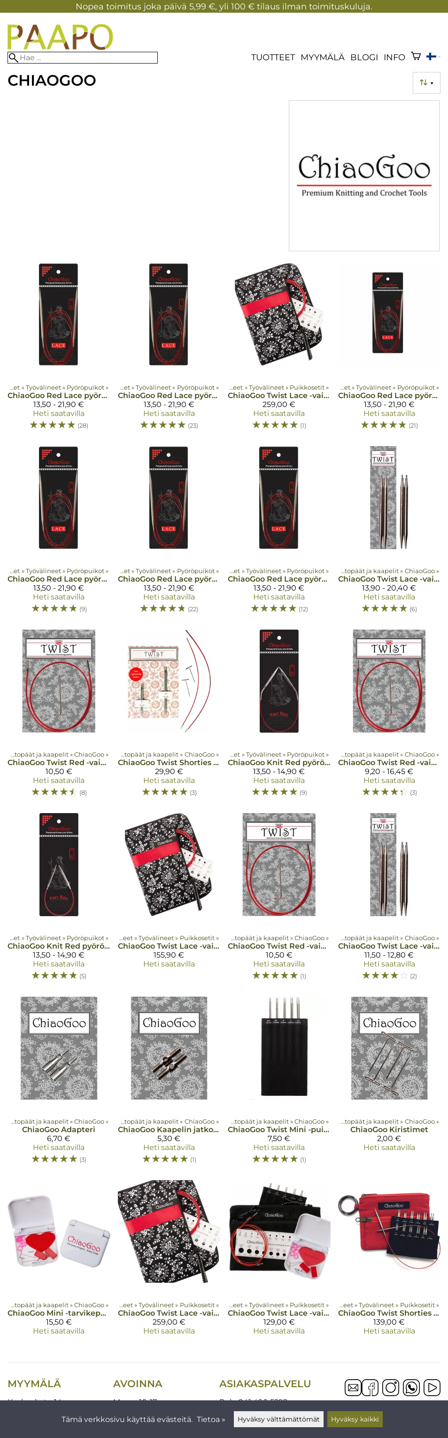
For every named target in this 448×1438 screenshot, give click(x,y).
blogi (364, 57)
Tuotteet (273, 57)
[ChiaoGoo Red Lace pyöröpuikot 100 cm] (169, 351)
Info (394, 57)
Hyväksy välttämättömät (279, 1419)
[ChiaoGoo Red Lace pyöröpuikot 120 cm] (169, 534)
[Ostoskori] (416, 57)
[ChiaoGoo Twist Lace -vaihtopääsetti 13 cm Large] (169, 901)
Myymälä (323, 57)
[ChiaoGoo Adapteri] (59, 1085)
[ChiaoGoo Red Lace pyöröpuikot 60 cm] (59, 534)
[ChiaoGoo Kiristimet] (389, 1085)
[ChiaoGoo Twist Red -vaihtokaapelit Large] (279, 901)
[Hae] (83, 58)
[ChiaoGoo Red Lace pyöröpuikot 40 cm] (389, 351)
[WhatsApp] (411, 1388)
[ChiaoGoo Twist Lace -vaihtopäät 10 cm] (389, 534)
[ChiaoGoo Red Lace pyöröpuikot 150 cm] (279, 534)
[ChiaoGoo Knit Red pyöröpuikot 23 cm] (59, 901)
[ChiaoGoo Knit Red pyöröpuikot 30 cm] (279, 718)
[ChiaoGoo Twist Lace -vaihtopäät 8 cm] (389, 901)
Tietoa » (211, 1419)
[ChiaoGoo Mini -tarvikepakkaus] (59, 1261)
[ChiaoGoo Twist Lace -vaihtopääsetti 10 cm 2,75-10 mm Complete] (169, 1261)
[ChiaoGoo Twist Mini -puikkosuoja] (279, 1085)
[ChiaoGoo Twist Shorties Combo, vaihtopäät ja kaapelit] (169, 718)
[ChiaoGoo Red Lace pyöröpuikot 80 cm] (59, 351)
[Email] (353, 1393)
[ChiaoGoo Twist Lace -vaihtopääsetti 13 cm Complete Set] (279, 351)
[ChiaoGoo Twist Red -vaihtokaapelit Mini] (389, 718)
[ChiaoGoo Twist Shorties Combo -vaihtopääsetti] (389, 1261)
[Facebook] (370, 1388)
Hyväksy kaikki (355, 1419)
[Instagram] (390, 1388)
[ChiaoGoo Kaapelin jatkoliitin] (169, 1085)
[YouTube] (432, 1388)
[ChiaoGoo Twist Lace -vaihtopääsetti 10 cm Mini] (279, 1261)
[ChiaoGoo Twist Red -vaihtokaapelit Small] (59, 718)
